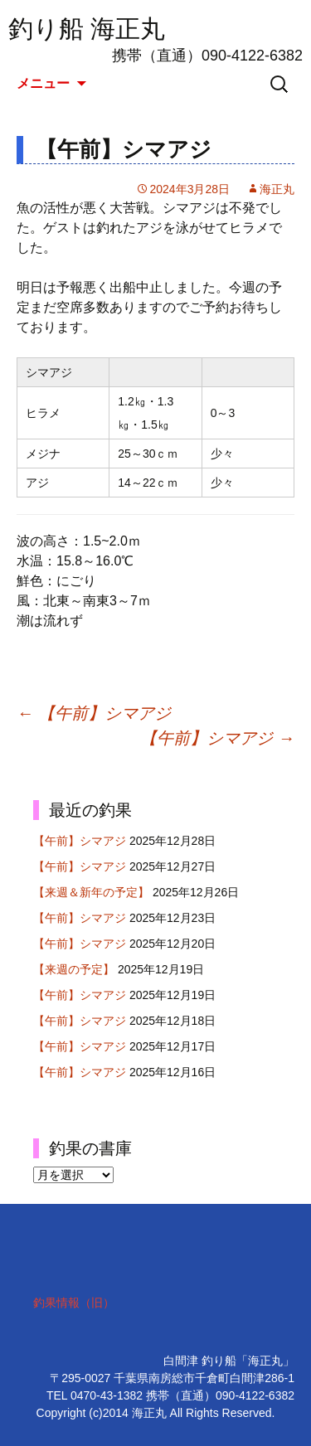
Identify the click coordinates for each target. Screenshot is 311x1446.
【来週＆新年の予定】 (91, 892)
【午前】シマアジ (94, 713)
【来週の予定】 (73, 969)
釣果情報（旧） (73, 1302)
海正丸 (277, 189)
